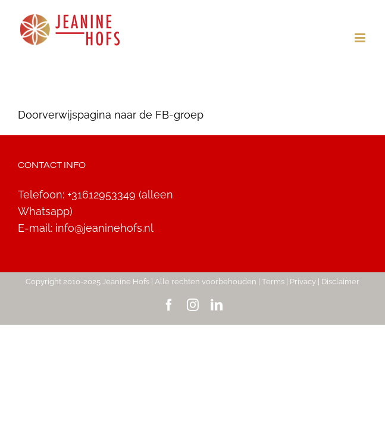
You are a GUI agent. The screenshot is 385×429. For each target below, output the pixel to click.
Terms (273, 285)
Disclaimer (340, 285)
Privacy (303, 285)
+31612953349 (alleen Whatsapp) (148, 194)
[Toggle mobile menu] (361, 38)
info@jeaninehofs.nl (104, 211)
